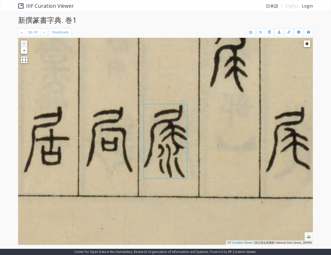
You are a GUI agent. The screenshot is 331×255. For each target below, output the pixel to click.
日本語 (272, 6)
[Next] (44, 32)
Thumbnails (60, 32)
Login (307, 6)
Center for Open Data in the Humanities (103, 252)
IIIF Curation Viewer (46, 5)
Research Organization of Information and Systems (171, 252)
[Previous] (22, 32)
